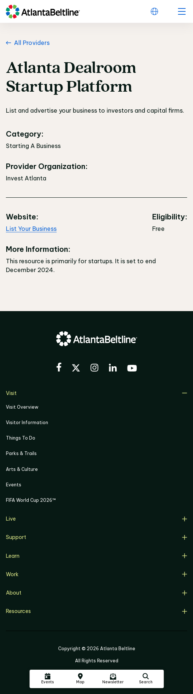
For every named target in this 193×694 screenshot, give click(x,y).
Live (96, 518)
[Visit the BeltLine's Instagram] (94, 369)
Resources (96, 611)
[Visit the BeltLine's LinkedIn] (113, 369)
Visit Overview (22, 407)
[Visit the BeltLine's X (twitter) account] (76, 369)
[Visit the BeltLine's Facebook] (58, 368)
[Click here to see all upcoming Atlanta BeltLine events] (47, 679)
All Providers (28, 42)
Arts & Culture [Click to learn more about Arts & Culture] (22, 469)
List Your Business (31, 228)
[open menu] (181, 11)
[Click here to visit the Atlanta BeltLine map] (80, 679)
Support (96, 537)
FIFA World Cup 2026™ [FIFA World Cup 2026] (31, 500)
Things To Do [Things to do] (20, 438)
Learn (96, 556)
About (96, 592)
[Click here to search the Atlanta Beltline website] (145, 679)
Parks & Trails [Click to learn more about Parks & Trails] (21, 453)
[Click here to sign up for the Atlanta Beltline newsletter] (113, 679)
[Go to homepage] (43, 11)
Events (13, 484)
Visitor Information (27, 422)
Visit (96, 393)
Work (96, 574)
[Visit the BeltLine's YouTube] (132, 369)
